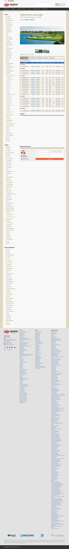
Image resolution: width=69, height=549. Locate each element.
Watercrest (8, 110)
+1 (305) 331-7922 (62, 4)
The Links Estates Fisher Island (40, 367)
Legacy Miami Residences (55, 415)
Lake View (37, 352)
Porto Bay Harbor (54, 452)
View (62, 66)
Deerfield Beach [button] (9, 171)
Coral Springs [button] (9, 31)
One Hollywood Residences (55, 438)
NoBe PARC (53, 427)
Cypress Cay (9, 80)
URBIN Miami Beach (54, 514)
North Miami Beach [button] (10, 67)
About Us (5, 349)
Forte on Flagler (53, 393)
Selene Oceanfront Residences (56, 464)
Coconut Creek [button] (9, 158)
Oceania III (21, 365)
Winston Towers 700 (23, 401)
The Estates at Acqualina (55, 487)
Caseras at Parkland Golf (10, 213)
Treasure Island (38, 368)
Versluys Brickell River (54, 516)
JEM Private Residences (55, 409)
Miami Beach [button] (8, 55)
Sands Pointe (22, 380)
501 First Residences (54, 338)
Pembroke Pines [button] (9, 114)
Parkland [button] (8, 72)
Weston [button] (7, 139)
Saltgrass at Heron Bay (10, 105)
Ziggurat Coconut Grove (55, 528)
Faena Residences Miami (55, 389)
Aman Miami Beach (54, 354)
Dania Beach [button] (8, 167)
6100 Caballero (53, 345)
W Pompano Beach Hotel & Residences (57, 524)
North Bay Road (38, 358)
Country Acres (9, 77)
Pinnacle (21, 375)
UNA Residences (54, 512)
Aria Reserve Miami (54, 355)
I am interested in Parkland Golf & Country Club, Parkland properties (57, 153)
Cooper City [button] (8, 27)
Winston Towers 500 (23, 399)
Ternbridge (8, 107)
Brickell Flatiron (22, 340)
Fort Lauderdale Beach (39, 343)
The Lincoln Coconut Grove (55, 489)
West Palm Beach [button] (9, 135)
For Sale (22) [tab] (24, 58)
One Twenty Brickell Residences (56, 440)
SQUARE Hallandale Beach (55, 459)
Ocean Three (22, 359)
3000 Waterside (53, 343)
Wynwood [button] (8, 140)
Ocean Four (21, 360)
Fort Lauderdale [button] (9, 39)
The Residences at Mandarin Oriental (57, 493)
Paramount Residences (24, 373)
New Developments (54, 330)
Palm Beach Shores (23, 331)
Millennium (21, 352)
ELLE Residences (54, 385)
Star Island (37, 365)
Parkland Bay (9, 93)
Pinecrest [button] (8, 116)
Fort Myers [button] (8, 40)
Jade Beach (22, 346)
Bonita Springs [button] (9, 24)
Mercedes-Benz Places (55, 418)
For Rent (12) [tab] (32, 58)
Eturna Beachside (54, 388)
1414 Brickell (53, 342)
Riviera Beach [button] (9, 224)
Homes (36, 330)
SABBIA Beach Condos (23, 379)
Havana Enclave (53, 402)
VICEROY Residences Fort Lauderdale (57, 515)
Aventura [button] (8, 16)
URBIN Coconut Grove (54, 513)
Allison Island (37, 335)
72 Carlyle (52, 336)
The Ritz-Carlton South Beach (56, 498)
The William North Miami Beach (56, 504)
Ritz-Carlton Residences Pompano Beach (58, 455)
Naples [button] (7, 61)
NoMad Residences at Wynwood (56, 428)
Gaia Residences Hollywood (55, 397)
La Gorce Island (37, 350)
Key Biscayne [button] (9, 54)
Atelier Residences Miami (55, 358)
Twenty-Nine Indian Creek (55, 508)
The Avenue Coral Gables (55, 482)
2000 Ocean (22, 336)
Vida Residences (54, 518)
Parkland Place (9, 96)
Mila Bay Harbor (53, 421)
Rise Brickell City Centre (24, 378)
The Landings (9, 108)
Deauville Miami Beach (55, 380)
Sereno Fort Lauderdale (55, 465)
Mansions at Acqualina (23, 350)
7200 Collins (53, 346)
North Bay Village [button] (9, 63)
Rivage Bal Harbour (54, 456)
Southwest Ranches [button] (10, 124)
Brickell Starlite (53, 368)
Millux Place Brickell (54, 422)
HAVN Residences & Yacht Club (56, 399)
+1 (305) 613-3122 (62, 3)
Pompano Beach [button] (9, 120)
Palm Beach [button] (8, 69)
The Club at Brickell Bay (23, 384)
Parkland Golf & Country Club (11, 94)
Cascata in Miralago (10, 76)
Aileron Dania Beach (54, 352)
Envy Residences (54, 387)
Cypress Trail (9, 82)
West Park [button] (8, 137)
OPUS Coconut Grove (54, 430)
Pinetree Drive (37, 360)
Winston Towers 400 (23, 398)
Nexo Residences (54, 426)
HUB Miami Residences (55, 401)
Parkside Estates (9, 99)
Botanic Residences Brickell (55, 365)
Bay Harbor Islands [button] (10, 20)
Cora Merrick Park (54, 379)
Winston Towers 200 (23, 396)
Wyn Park (52, 527)
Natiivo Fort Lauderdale (55, 425)
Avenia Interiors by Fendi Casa (56, 359)
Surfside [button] (8, 129)
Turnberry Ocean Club (23, 393)
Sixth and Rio (53, 470)
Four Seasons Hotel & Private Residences (58, 394)
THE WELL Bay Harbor (54, 481)
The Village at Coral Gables (55, 503)
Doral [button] (7, 35)
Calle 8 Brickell (53, 370)
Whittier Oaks (9, 112)
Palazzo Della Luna (23, 372)
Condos (21, 330)
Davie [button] (7, 33)
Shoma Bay (53, 467)
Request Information (24, 54)
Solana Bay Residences (55, 472)
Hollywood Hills (37, 346)
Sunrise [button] (7, 127)
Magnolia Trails (37, 356)
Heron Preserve (9, 85)
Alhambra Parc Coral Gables (56, 353)
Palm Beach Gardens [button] (10, 208)
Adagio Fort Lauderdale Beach (56, 351)
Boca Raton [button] (8, 22)
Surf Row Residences (54, 479)
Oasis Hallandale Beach (55, 431)
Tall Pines (8, 106)
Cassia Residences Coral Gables (56, 373)
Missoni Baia (22, 353)
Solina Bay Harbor (54, 473)
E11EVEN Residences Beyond (56, 384)
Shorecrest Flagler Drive (55, 468)
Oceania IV (21, 366)
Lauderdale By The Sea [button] (10, 193)
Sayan (21, 381)
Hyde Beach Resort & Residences (25, 345)
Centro (21, 341)
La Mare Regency (54, 413)
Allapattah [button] (8, 147)
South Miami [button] (8, 226)
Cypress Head (9, 81)
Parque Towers (22, 374)
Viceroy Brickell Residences (55, 517)
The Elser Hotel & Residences (24, 385)
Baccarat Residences (54, 360)
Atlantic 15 (37, 337)
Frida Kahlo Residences (55, 396)
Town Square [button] (8, 237)
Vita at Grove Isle (54, 522)
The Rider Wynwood (54, 495)
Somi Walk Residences (55, 474)
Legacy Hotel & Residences (55, 414)
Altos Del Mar (37, 336)
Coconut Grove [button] (9, 26)
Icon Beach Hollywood (54, 407)
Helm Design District (54, 403)
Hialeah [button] (7, 46)
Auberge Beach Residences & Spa (25, 339)
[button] (63, 22)
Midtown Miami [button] (9, 199)
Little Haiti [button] (8, 195)
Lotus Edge (37, 354)
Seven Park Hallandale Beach (56, 466)
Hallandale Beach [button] (9, 44)
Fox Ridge (8, 83)
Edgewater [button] (8, 178)
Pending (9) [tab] (40, 58)
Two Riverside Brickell (54, 511)
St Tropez (21, 382)
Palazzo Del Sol (22, 371)
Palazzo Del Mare (23, 370)
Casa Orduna (37, 340)
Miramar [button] (8, 59)
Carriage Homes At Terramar (11, 75)
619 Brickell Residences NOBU (56, 339)
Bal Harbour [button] (8, 18)
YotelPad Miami (22, 402)
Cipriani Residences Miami (55, 374)
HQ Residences (53, 400)
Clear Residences (54, 375)
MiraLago (8, 92)
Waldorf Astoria (53, 525)
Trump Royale (22, 388)
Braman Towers (54, 367)
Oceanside (21, 368)
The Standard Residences (55, 501)
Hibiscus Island (37, 345)
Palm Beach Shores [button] (10, 70)
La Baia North (53, 412)
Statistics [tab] (51, 58)
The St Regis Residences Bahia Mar (57, 500)
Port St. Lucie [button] (9, 122)
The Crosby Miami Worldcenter (56, 485)
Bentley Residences (54, 364)
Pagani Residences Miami (55, 445)
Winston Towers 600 (23, 400)
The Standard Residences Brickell (56, 502)
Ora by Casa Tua (54, 443)
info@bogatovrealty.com (61, 5)
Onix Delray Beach (54, 442)
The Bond (21, 383)
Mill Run (8, 91)
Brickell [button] (7, 156)
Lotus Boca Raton (38, 353)
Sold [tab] (46, 58)
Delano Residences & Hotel (55, 381)
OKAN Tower (53, 429)
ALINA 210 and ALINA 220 (55, 350)
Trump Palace (22, 387)
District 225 (53, 382)
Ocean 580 (53, 432)
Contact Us (10, 349)
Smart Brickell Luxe (54, 471)
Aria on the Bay (22, 337)
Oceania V (21, 367)
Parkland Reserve (9, 97)
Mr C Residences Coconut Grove (25, 355)
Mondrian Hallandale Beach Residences (26, 354)
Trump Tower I (22, 389)
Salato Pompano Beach (55, 461)
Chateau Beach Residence (24, 342)
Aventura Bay (37, 338)
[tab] (11, 16)
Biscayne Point (37, 339)
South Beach (37, 364)
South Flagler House (54, 475)
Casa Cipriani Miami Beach (55, 371)
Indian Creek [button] (8, 52)
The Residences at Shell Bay (56, 494)
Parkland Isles (9, 95)
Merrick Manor (22, 351)
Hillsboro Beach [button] (9, 48)
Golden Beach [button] (9, 42)
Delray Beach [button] (8, 173)
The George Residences (39, 366)
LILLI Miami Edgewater (55, 411)
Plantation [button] (8, 118)
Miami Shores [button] (9, 57)
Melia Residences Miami (55, 417)
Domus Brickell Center (55, 383)
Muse (20, 356)
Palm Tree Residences (55, 446)
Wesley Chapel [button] (9, 133)
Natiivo (52, 424)
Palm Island (37, 359)
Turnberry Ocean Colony (24, 394)
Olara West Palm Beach (55, 436)
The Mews (8, 109)
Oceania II (21, 364)
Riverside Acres (9, 103)
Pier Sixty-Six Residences (55, 450)
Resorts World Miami (54, 453)
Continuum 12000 (54, 378)
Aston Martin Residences (24, 338)
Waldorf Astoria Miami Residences (57, 526)
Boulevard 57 (53, 366)
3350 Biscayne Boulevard (55, 344)
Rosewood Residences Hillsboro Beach (57, 458)
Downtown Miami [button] (9, 177)
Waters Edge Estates (10, 111)
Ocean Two (21, 358)
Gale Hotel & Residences (24, 343)
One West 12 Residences (55, 441)
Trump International (23, 386)
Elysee (52, 386)
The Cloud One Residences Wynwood (57, 484)
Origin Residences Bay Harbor (56, 444)
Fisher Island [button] (8, 37)
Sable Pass (8, 104)
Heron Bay (8, 84)
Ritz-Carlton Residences (55, 454)
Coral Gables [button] (8, 29)
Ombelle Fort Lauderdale (55, 437)
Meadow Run (9, 90)
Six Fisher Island (53, 469)
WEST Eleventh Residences (55, 523)
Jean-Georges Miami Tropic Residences (58, 410)
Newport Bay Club (38, 357)
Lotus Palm (37, 355)
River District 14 (53, 457)
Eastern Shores (38, 342)
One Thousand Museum (24, 369)
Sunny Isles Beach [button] (10, 125)
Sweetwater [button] (8, 235)
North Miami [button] (8, 65)
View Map (32, 54)
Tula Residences (54, 507)
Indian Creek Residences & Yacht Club (57, 408)
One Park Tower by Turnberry (56, 439)
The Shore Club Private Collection (56, 499)
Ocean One (21, 357)
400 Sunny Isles (22, 335)
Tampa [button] (7, 131)
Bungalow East (53, 369)
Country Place (9, 78)
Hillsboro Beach (22, 332)
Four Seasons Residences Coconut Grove (58, 395)
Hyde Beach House (23, 344)
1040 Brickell (53, 341)
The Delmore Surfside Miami (56, 486)
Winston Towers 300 (23, 397)
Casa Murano (53, 372)
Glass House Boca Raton (55, 398)
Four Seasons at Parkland (11, 217)
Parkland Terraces (9, 98)
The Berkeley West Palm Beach (56, 483)
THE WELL (52, 480)
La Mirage (37, 351)
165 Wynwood (53, 337)
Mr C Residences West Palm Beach (57, 423)
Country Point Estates (10, 79)
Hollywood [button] (8, 50)
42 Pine (52, 335)
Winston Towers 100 (23, 395)
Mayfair (8, 89)
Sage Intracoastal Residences (56, 460)
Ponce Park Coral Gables (55, 451)
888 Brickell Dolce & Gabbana (56, 340)
